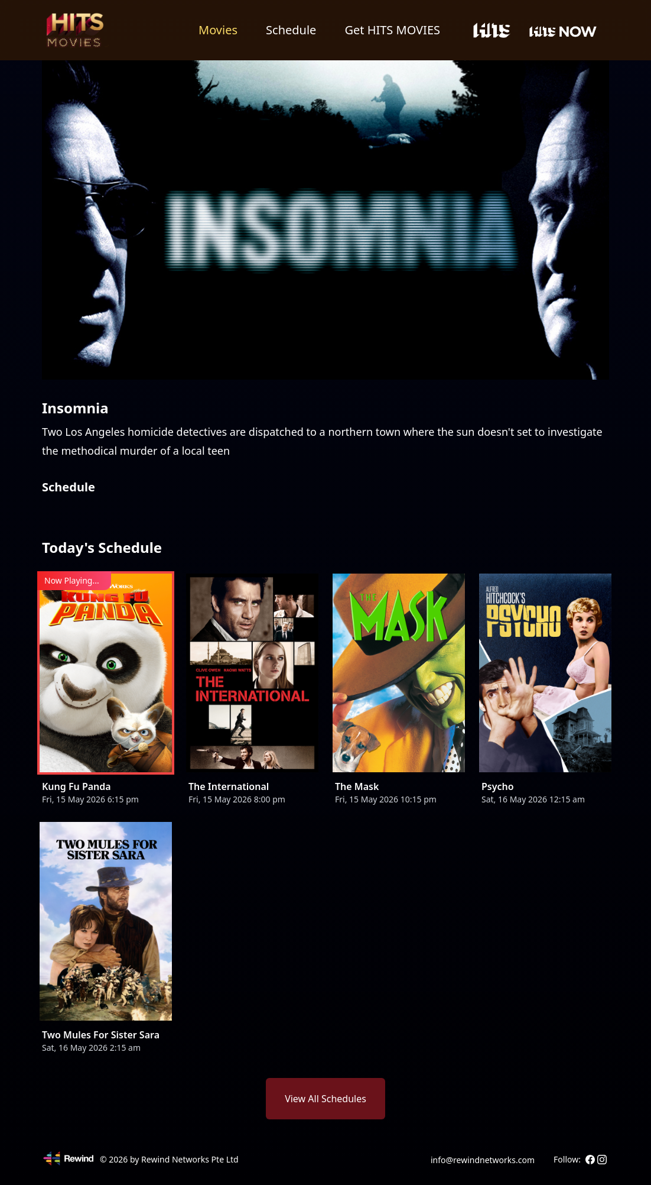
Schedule (291, 30)
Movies (217, 30)
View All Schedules (325, 1098)
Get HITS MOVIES (392, 30)
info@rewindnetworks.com (483, 1159)
